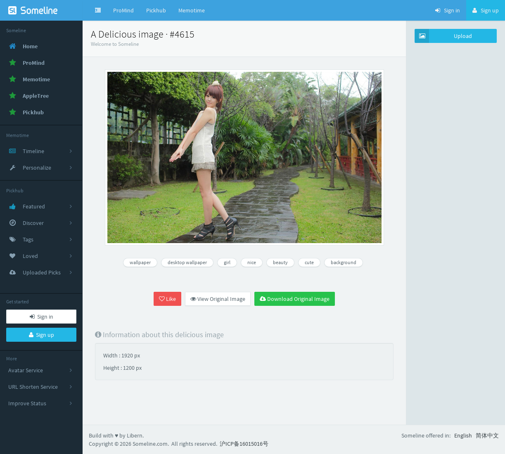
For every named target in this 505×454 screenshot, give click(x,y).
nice (251, 262)
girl (227, 262)
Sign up (41, 334)
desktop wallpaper (187, 262)
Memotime (191, 10)
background (343, 262)
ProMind (123, 10)
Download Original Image (295, 299)
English (463, 435)
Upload (443, 36)
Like (167, 299)
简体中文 (487, 435)
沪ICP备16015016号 (244, 443)
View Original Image (217, 299)
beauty (280, 262)
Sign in (41, 316)
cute (309, 262)
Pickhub (156, 10)
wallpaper (140, 262)
